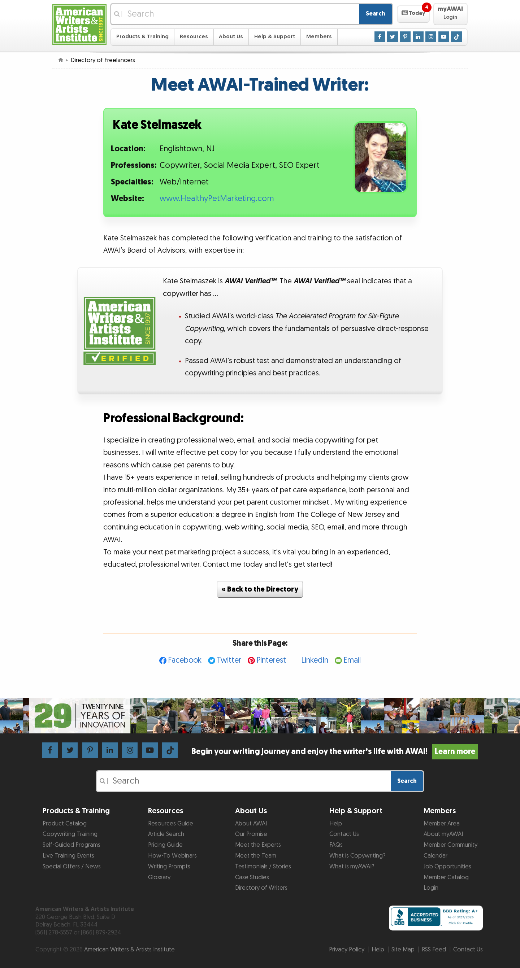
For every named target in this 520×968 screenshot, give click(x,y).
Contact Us (344, 834)
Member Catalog (446, 877)
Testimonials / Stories (263, 867)
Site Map (403, 950)
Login (431, 888)
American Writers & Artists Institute (129, 950)
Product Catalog (65, 824)
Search (375, 14)
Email (352, 660)
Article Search (166, 834)
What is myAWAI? (351, 867)
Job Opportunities (447, 867)
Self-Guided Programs (71, 845)
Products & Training (142, 36)
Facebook (185, 660)
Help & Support (274, 36)
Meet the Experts (258, 845)
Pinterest (271, 660)
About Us (231, 36)
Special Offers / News (72, 867)
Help (335, 824)
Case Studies (252, 877)
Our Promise (251, 834)
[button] (413, 14)
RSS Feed (434, 950)
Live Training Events (68, 856)
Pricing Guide (165, 845)
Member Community (450, 845)
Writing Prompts (169, 867)
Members (319, 36)
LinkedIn (314, 660)
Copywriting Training (70, 834)
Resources (194, 36)
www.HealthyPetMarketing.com (217, 198)
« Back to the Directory (260, 589)
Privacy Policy (346, 950)
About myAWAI (443, 834)
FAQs (336, 845)
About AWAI (251, 824)
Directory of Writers (261, 888)
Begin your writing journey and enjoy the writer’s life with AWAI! (334, 751)
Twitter (229, 660)
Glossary (159, 877)
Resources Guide (170, 824)
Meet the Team (255, 856)
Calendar (435, 856)
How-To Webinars (172, 856)
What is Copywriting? (357, 856)
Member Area (442, 824)
